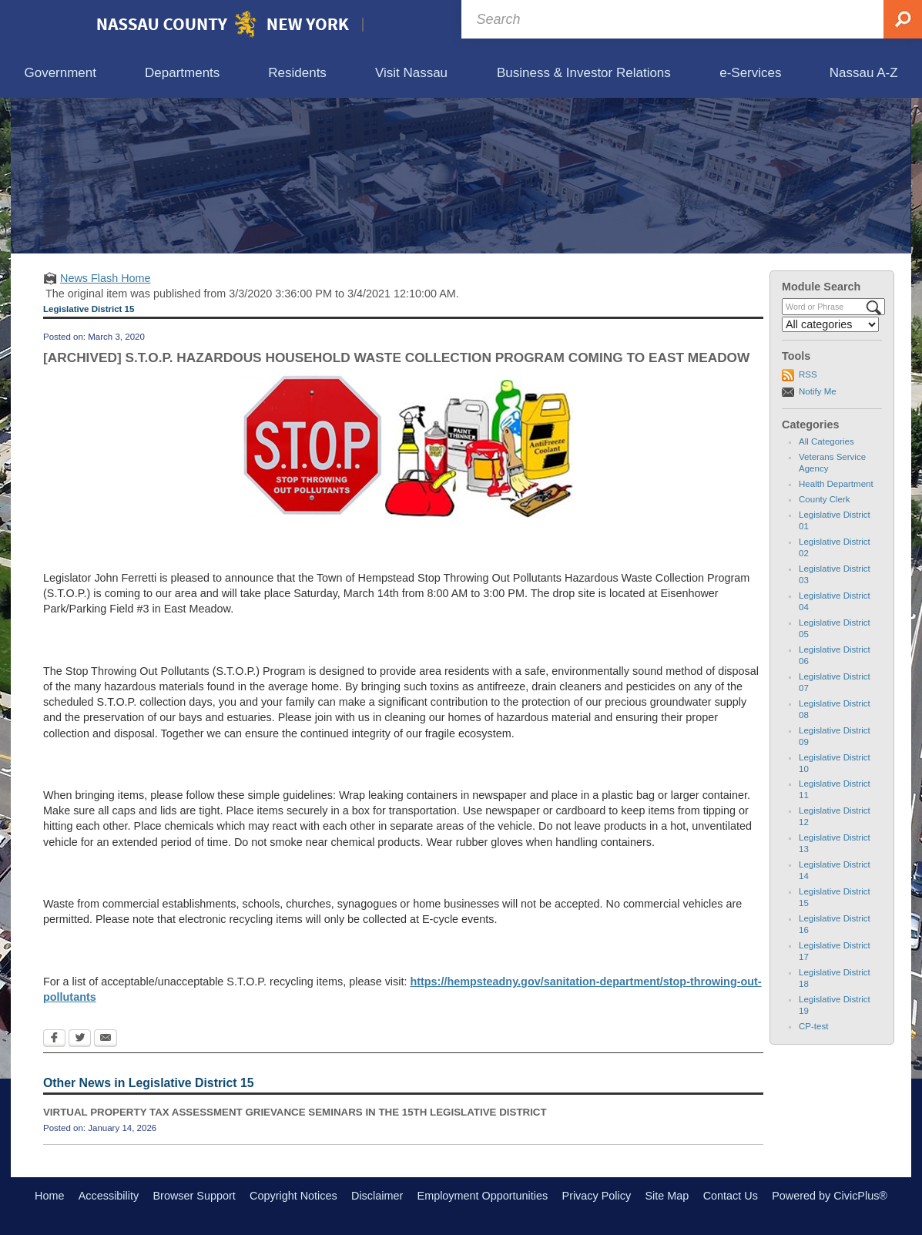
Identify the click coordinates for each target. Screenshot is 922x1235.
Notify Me (818, 391)
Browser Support (194, 1196)
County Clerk (824, 499)
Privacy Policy (597, 1196)
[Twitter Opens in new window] (80, 1039)
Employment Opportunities (482, 1196)
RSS (808, 374)
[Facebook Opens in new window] (54, 1039)
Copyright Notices (293, 1196)
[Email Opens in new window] (105, 1039)
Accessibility (109, 1196)
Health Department (836, 483)
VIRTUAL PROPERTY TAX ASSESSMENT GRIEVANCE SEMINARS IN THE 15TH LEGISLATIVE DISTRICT (295, 1112)
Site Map (667, 1196)
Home (49, 1196)
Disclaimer (377, 1196)
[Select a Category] (830, 324)
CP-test (813, 1026)
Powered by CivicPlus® (829, 1196)
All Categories (826, 441)
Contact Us (730, 1196)
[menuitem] (60, 73)
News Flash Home (105, 278)
